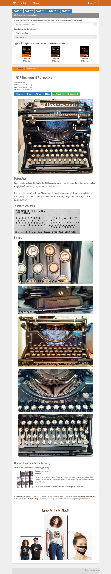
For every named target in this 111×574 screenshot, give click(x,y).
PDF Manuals (45, 43)
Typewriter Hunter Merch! (55, 510)
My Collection (38, 468)
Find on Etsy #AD (73, 94)
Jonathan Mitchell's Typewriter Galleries (24, 468)
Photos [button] (38, 94)
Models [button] (29, 11)
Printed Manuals (35, 43)
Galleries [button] (40, 11)
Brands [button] (18, 11)
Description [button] (19, 94)
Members (92, 3)
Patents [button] (66, 11)
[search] (55, 33)
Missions (36, 3)
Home (15, 69)
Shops (63, 43)
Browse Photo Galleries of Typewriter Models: (25, 29)
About (24, 3)
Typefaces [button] (54, 11)
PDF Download (26, 61)
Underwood (21, 69)
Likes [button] (47, 94)
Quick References (55, 43)
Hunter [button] (29, 94)
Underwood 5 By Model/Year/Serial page (28, 499)
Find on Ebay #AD (58, 94)
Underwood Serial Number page (87, 496)
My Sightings (46, 468)
